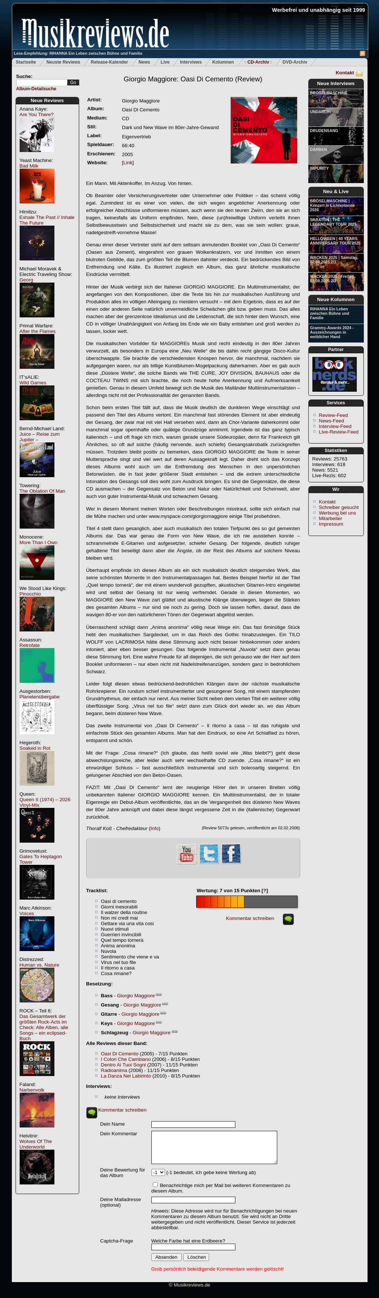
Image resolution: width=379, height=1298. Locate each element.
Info (155, 828)
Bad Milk (29, 166)
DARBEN (318, 149)
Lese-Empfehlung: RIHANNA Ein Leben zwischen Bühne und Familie (78, 53)
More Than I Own (39, 542)
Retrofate (30, 645)
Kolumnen (223, 62)
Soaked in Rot (35, 748)
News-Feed (331, 421)
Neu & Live (336, 191)
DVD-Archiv (295, 62)
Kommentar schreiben (250, 918)
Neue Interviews (336, 83)
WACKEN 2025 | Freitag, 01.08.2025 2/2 (332, 278)
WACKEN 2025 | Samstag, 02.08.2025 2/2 (334, 259)
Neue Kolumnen (336, 299)
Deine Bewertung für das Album (122, 1172)
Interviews (191, 62)
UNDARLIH (320, 111)
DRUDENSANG (324, 130)
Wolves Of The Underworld (36, 1144)
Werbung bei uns (337, 513)
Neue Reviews (47, 100)
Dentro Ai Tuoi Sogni (123, 1065)
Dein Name (112, 1124)
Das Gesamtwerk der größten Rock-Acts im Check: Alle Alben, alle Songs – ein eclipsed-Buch (44, 1027)
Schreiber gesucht (339, 507)
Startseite (26, 62)
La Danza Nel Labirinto (126, 1076)
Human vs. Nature (39, 965)
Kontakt (345, 72)
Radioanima (114, 1070)
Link (127, 162)
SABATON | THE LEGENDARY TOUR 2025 (333, 222)
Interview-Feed (335, 426)
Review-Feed (333, 415)
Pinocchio (30, 594)
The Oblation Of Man (43, 491)
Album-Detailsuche (36, 88)
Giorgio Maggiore (136, 995)
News (144, 62)
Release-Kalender (109, 62)
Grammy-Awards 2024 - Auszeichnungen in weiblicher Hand (332, 332)
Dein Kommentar (118, 1133)
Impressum (331, 524)
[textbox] (41, 82)
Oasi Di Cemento (119, 1053)
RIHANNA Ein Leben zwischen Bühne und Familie (329, 313)
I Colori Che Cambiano (126, 1059)
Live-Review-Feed (339, 432)
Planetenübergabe (40, 696)
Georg (26, 280)
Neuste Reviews (63, 62)
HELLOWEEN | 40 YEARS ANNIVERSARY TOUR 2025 (335, 240)
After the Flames (38, 331)
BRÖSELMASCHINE (329, 93)
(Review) (193, 79)
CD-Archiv (258, 62)
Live (165, 62)
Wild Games (33, 382)
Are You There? (37, 114)
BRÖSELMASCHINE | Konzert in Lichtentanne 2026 (332, 205)
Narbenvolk (32, 1090)
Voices (27, 913)
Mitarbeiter (330, 518)
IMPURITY (319, 168)
